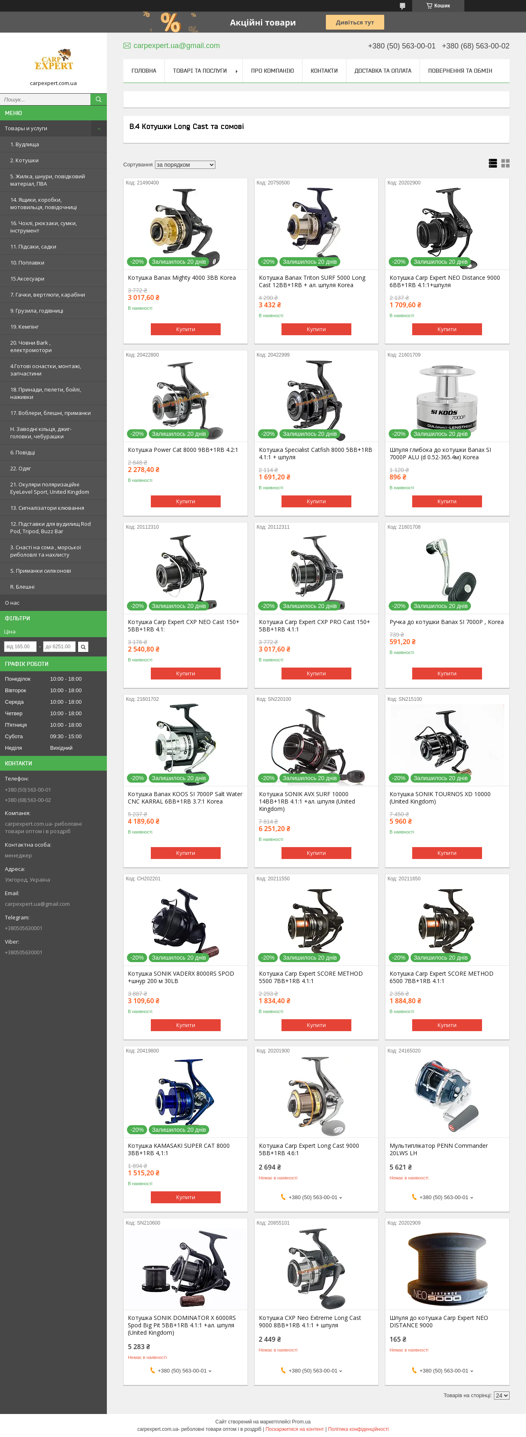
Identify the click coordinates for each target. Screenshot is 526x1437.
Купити (185, 329)
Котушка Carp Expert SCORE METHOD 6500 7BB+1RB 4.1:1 (442, 977)
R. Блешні (22, 586)
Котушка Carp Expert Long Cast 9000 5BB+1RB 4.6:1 (309, 1149)
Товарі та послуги (200, 70)
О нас (12, 602)
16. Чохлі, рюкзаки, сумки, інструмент (43, 226)
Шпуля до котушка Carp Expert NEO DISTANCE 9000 (439, 1321)
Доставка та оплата (383, 70)
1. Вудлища (24, 144)
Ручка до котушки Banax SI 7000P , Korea (447, 622)
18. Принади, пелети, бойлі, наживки (45, 393)
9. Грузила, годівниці (36, 310)
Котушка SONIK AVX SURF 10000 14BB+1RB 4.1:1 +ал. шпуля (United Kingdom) (307, 801)
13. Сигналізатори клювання (47, 507)
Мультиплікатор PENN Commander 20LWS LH (439, 1149)
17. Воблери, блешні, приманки (50, 413)
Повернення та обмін (460, 70)
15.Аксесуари (27, 278)
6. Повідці (22, 452)
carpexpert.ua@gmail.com (37, 903)
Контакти (324, 70)
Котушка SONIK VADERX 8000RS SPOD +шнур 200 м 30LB (181, 977)
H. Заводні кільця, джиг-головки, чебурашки (41, 432)
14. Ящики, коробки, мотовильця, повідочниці (43, 203)
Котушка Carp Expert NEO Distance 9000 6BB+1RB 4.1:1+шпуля (445, 281)
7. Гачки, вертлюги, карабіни (47, 294)
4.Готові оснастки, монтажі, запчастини (45, 369)
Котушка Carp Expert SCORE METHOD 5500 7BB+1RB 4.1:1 (311, 977)
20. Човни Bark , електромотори (31, 346)
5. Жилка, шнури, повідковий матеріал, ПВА (47, 180)
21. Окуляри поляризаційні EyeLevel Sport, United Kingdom (49, 488)
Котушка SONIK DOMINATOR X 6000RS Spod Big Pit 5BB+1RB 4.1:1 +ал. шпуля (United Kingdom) (182, 1325)
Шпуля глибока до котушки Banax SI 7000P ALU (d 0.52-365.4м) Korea (440, 453)
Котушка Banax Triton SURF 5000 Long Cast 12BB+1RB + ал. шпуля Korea (312, 281)
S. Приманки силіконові (40, 570)
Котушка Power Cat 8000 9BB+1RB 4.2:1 (183, 450)
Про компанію (272, 70)
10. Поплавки (27, 262)
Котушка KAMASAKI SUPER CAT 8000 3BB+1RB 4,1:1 (179, 1149)
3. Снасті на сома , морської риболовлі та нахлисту (45, 550)
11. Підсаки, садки (33, 246)
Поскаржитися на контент (294, 1429)
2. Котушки (24, 160)
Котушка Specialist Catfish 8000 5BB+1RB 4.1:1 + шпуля (315, 453)
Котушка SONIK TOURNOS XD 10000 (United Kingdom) (440, 797)
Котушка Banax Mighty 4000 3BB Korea (182, 277)
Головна (144, 70)
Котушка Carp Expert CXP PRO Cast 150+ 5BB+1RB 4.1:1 (314, 625)
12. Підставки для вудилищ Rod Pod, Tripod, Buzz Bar (50, 527)
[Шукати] (98, 99)
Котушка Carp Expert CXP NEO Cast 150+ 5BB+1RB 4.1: (184, 625)
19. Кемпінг (24, 326)
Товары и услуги (26, 128)
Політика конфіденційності (358, 1429)
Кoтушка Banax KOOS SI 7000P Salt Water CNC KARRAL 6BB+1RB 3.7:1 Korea (185, 797)
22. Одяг (20, 468)
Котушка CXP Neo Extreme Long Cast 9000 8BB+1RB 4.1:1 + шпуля (310, 1321)
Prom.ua (301, 1422)
